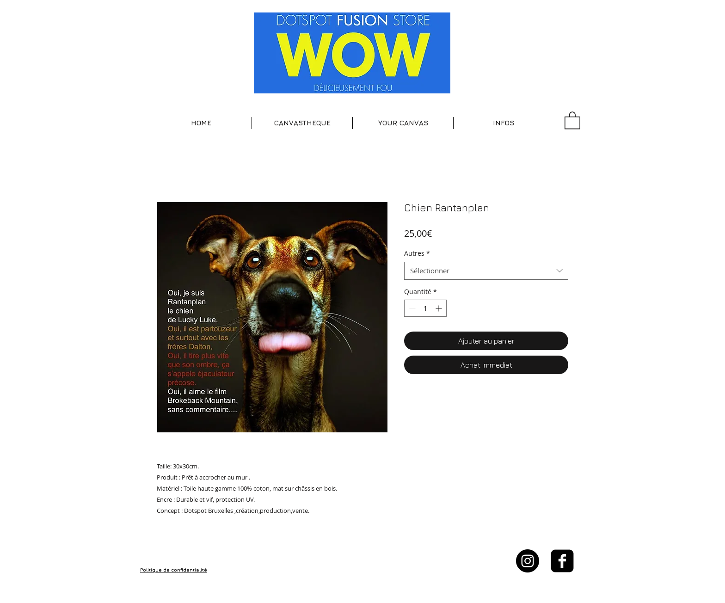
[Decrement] (411, 308)
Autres (417, 253)
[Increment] (439, 308)
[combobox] (486, 271)
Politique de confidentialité (173, 569)
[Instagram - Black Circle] (527, 560)
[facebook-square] (562, 560)
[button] (302, 123)
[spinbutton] (425, 308)
